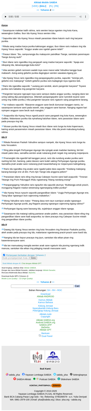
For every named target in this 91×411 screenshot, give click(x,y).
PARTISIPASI (44, 385)
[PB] (56, 6)
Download (45, 294)
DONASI (56, 385)
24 (3, 237)
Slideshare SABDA (68, 379)
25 (3, 245)
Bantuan (45, 333)
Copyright (45, 316)
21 (3, 208)
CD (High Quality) (26, 278)
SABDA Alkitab (22, 379)
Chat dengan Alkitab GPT (31, 263)
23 (3, 229)
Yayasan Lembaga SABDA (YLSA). (35, 394)
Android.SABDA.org (45, 322)
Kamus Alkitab (45, 300)
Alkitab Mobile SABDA (45, 2)
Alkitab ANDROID (45, 296)
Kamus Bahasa (45, 302)
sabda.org (76, 399)
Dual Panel (45, 336)
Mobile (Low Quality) (10, 278)
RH (53, 290)
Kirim (33, 258)
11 (3, 115)
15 (3, 158)
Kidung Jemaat (45, 306)
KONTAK (33, 385)
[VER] (35, 6)
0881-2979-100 (22, 399)
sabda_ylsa (13, 375)
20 (3, 200)
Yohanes (44, 10)
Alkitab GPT (45, 330)
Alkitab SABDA (30, 268)
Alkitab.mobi (45, 314)
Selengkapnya (78, 375)
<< (38, 10)
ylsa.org (65, 399)
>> (53, 10)
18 (3, 184)
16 (3, 169)
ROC (59, 290)
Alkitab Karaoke (49, 270)
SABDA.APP (45, 325)
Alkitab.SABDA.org (45, 320)
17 (3, 176)
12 (3, 126)
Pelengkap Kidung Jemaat (45, 310)
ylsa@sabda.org (46, 399)
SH (48, 290)
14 (3, 150)
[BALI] (43, 6)
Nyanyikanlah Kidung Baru (45, 308)
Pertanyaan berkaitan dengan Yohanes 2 (26, 255)
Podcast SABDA (44, 379)
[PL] (51, 6)
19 (3, 192)
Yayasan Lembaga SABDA (36, 375)
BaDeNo (32, 273)
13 (3, 142)
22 (3, 213)
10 (3, 104)
